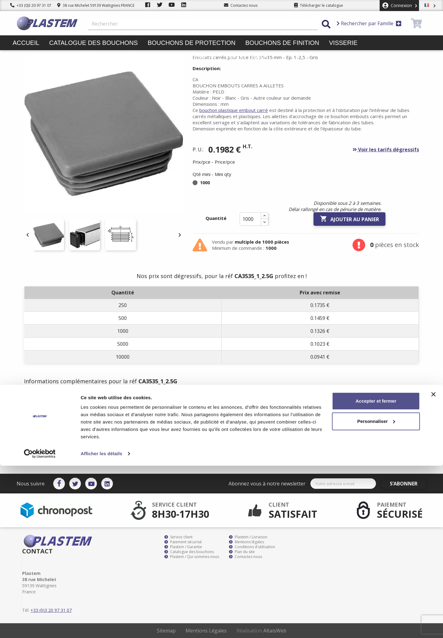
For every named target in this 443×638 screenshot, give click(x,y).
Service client (178, 537)
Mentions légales (246, 542)
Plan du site (242, 551)
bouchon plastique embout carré (233, 110)
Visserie (343, 42)
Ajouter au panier (349, 219)
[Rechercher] (203, 24)
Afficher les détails (101, 625)
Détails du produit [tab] (90, 399)
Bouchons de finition (282, 42)
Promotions (247, 57)
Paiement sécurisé (183, 542)
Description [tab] (43, 399)
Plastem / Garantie (183, 546)
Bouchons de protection (192, 42)
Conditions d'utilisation (252, 546)
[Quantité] (250, 219)
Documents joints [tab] (145, 399)
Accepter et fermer (376, 573)
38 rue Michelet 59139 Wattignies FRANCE (95, 5)
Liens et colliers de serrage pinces (153, 57)
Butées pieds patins (46, 57)
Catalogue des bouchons (93, 42)
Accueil (26, 42)
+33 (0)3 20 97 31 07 (30, 5)
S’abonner (408, 483)
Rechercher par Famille (369, 23)
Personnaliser (376, 593)
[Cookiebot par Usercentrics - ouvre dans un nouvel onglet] (40, 626)
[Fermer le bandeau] (433, 566)
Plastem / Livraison (248, 537)
